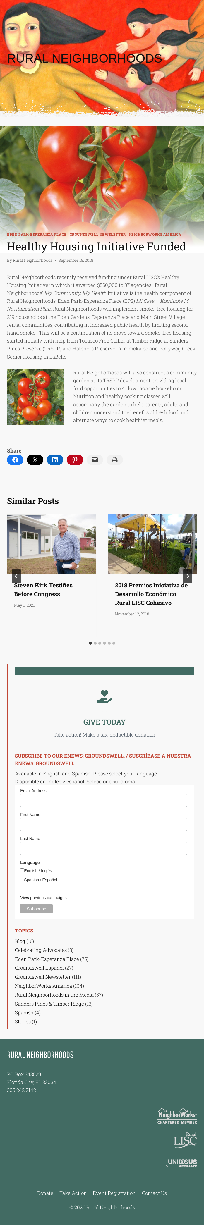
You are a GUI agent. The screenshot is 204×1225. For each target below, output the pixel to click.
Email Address (33, 790)
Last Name (30, 838)
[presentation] (51, 544)
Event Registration (114, 1193)
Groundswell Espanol (39, 967)
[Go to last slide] (16, 576)
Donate (45, 1193)
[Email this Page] (35, 460)
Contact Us (154, 1193)
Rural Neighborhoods (33, 260)
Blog (20, 941)
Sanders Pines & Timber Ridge (49, 1003)
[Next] (187, 576)
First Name (30, 814)
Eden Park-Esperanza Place (37, 234)
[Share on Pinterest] (75, 460)
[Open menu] (191, 58)
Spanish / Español (40, 880)
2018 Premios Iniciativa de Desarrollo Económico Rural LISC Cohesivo (151, 593)
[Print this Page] (115, 460)
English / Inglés (38, 870)
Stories (23, 1021)
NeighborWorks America (155, 234)
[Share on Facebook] (15, 460)
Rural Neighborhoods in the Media (54, 994)
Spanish (24, 1012)
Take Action (73, 1193)
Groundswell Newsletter (98, 234)
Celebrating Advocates (41, 950)
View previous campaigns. (44, 897)
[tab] (90, 643)
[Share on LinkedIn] (55, 460)
